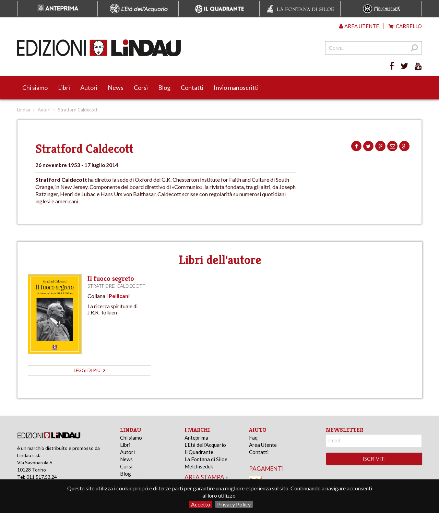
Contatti (192, 87)
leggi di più (89, 370)
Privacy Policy (234, 504)
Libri (64, 87)
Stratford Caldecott (116, 286)
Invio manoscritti (236, 87)
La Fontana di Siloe (206, 459)
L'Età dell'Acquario (205, 445)
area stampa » (206, 477)
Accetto (200, 504)
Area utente (359, 26)
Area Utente (263, 445)
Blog (164, 87)
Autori (88, 87)
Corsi (141, 87)
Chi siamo (35, 87)
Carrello (405, 26)
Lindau (23, 109)
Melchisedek (199, 466)
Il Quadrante (199, 452)
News (115, 87)
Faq (253, 437)
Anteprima (196, 437)
